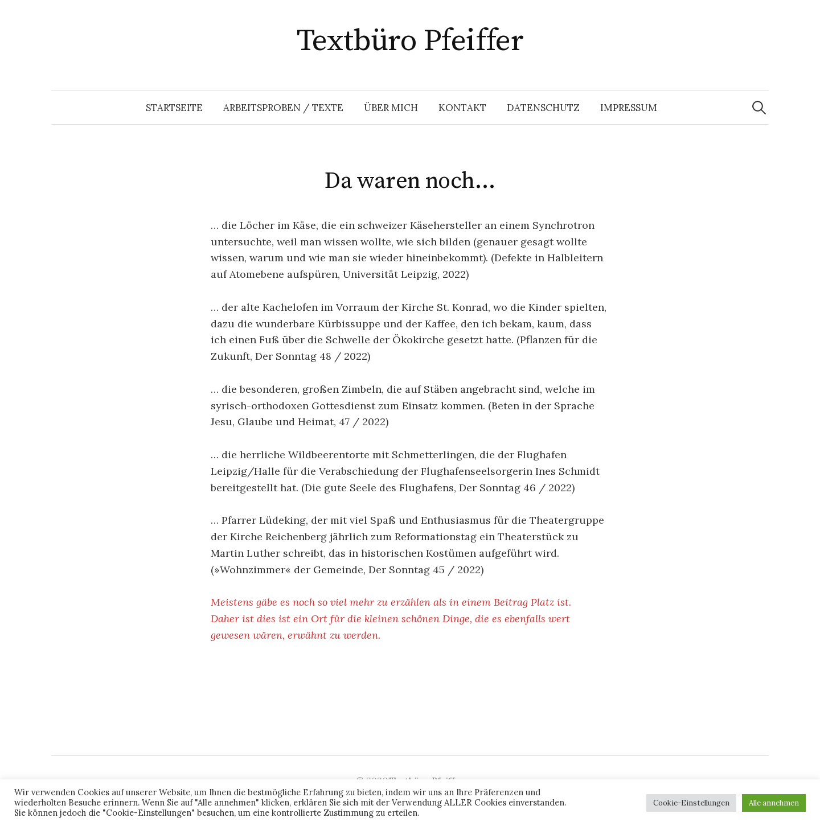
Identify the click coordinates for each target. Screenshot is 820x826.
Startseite (174, 107)
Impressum (628, 107)
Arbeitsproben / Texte (283, 107)
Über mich (391, 107)
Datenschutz (543, 107)
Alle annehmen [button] (774, 803)
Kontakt (462, 107)
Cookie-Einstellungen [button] (691, 803)
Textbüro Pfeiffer (410, 41)
